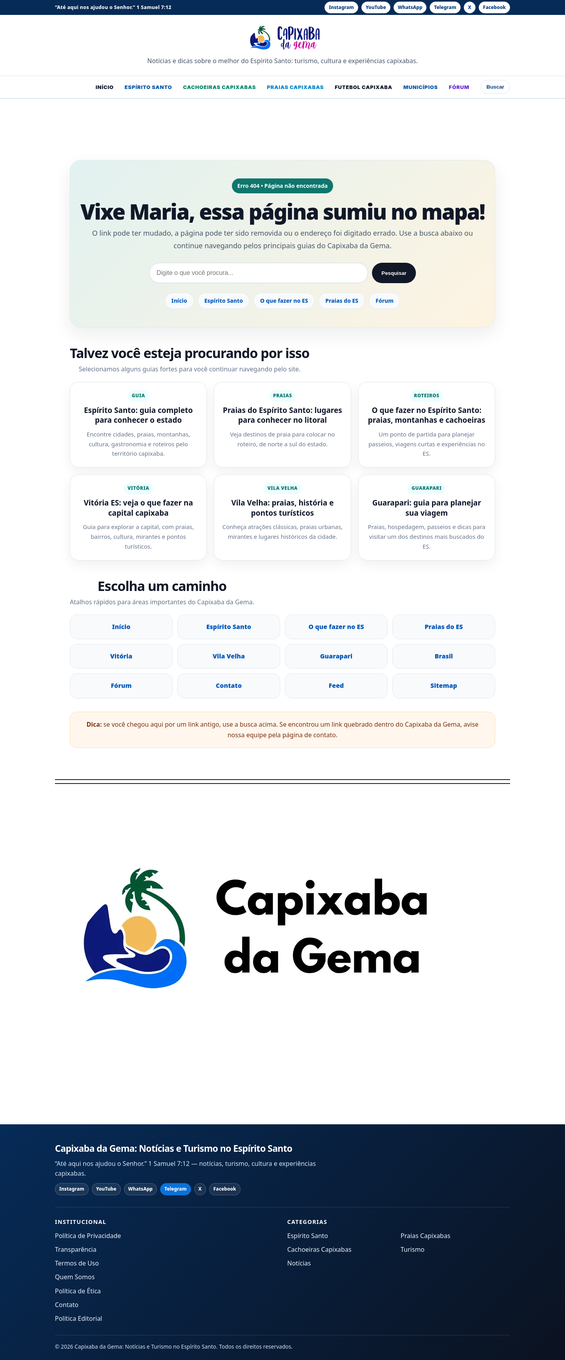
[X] (470, 8)
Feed (336, 685)
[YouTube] (375, 8)
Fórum (459, 87)
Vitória (121, 656)
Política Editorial (78, 1318)
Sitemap (443, 685)
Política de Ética (78, 1291)
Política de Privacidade (88, 1235)
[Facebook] (494, 8)
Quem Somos (75, 1277)
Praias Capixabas (295, 87)
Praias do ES (341, 300)
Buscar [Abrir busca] (495, 87)
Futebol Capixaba (363, 87)
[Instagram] (341, 8)
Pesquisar (393, 273)
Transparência (76, 1249)
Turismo (413, 1249)
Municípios (420, 87)
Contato (229, 685)
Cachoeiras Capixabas (219, 87)
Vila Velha (229, 656)
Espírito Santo (148, 87)
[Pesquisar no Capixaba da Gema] (258, 273)
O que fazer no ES (284, 300)
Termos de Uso (77, 1263)
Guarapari (336, 656)
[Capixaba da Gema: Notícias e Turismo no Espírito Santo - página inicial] (283, 37)
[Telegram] (445, 8)
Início (105, 87)
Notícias (299, 1263)
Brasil (444, 656)
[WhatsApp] (410, 8)
